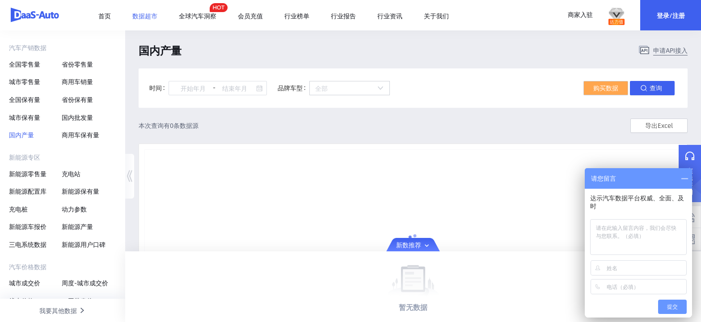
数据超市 (144, 16)
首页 (104, 16)
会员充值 (250, 16)
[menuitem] (110, 16)
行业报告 (343, 16)
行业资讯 (389, 16)
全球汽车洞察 (197, 12)
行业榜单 (296, 16)
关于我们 (436, 16)
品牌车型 (290, 88)
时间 (155, 88)
